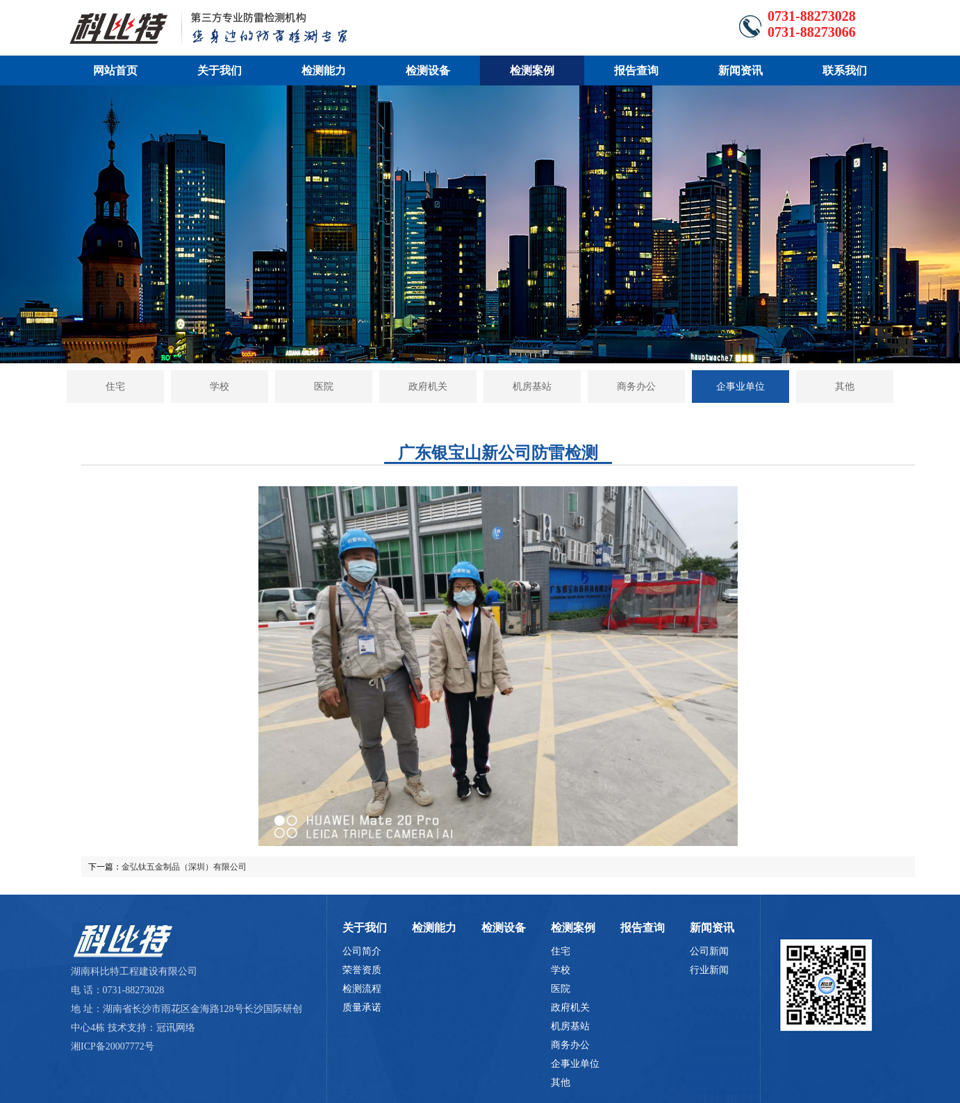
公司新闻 (709, 951)
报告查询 (636, 70)
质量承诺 (361, 1007)
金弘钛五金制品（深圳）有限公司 (184, 867)
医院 (323, 386)
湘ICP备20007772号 (112, 1046)
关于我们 (219, 70)
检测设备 (428, 70)
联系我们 (844, 70)
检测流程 (361, 989)
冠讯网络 (175, 1027)
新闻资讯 (740, 70)
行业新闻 (709, 970)
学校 (219, 386)
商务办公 (636, 386)
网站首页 (115, 70)
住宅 (115, 386)
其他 (844, 386)
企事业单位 (740, 386)
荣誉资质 (361, 970)
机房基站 (532, 386)
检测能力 (323, 70)
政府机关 (427, 386)
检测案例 (532, 70)
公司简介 (361, 951)
